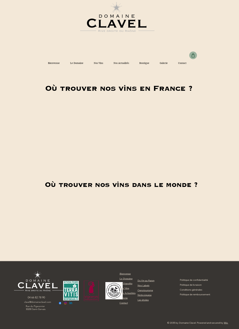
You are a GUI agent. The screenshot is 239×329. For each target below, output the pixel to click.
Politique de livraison (191, 284)
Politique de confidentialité (194, 279)
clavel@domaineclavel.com (37, 301)
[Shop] (193, 55)
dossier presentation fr (210, 65)
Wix (226, 322)
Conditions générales (191, 289)
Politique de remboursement (195, 294)
